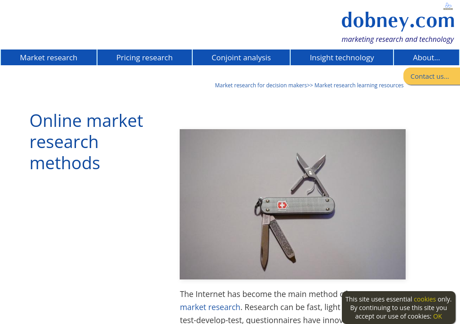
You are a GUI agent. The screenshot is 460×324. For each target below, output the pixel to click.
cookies (425, 299)
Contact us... (430, 76)
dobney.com (398, 20)
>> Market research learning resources (355, 85)
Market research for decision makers (261, 85)
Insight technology (342, 57)
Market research (48, 57)
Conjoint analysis (241, 57)
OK (437, 316)
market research (210, 307)
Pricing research (144, 57)
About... (426, 57)
